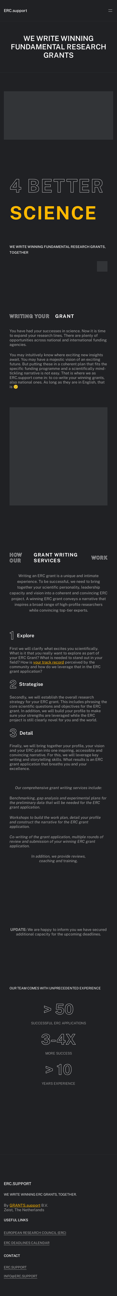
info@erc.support (20, 1276)
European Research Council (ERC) (35, 1233)
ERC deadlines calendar (26, 1243)
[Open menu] (110, 10)
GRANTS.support (25, 1205)
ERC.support (15, 10)
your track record (48, 662)
